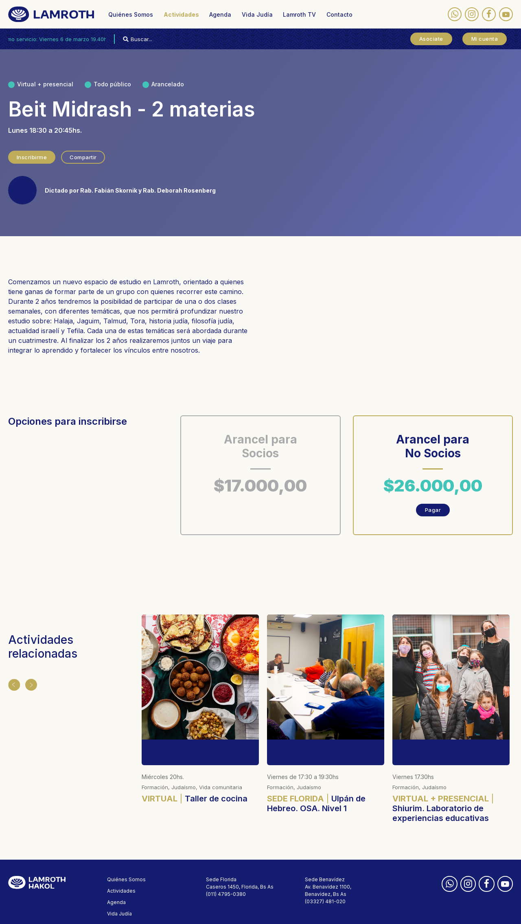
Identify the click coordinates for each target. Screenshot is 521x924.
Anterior (13, 684)
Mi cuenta (484, 38)
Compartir (85, 157)
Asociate (431, 38)
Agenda (220, 14)
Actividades (181, 14)
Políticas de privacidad (134, 912)
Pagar (433, 510)
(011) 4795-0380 (226, 868)
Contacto (339, 14)
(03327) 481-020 (325, 876)
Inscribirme (32, 157)
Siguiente (29, 684)
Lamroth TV (299, 14)
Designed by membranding (238, 912)
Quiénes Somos (130, 14)
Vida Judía (257, 14)
